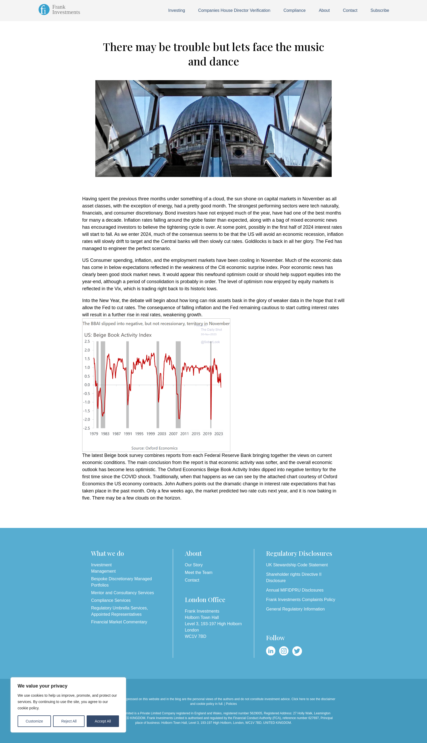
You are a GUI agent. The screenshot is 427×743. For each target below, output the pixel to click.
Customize (34, 721)
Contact (350, 10)
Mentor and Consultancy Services (122, 593)
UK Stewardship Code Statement (297, 565)
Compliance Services (111, 600)
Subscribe (380, 10)
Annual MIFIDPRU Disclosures (295, 590)
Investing (176, 10)
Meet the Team (199, 572)
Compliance (294, 10)
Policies (231, 704)
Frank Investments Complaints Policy (300, 599)
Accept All (103, 721)
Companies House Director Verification (234, 10)
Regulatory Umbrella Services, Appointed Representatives (119, 611)
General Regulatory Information (295, 609)
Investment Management (103, 568)
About (324, 10)
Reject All (68, 721)
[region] (68, 704)
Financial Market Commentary (119, 622)
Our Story (194, 565)
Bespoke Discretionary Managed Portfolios (121, 582)
